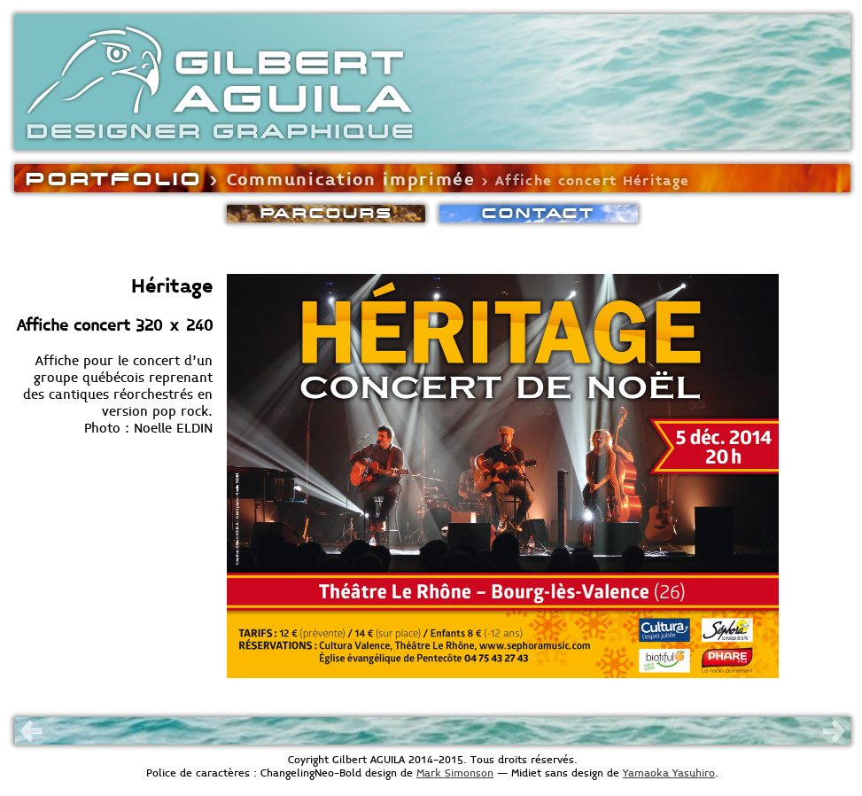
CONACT (538, 212)
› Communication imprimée (339, 180)
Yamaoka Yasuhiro (669, 773)
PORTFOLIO (114, 178)
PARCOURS (326, 212)
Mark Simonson (454, 773)
